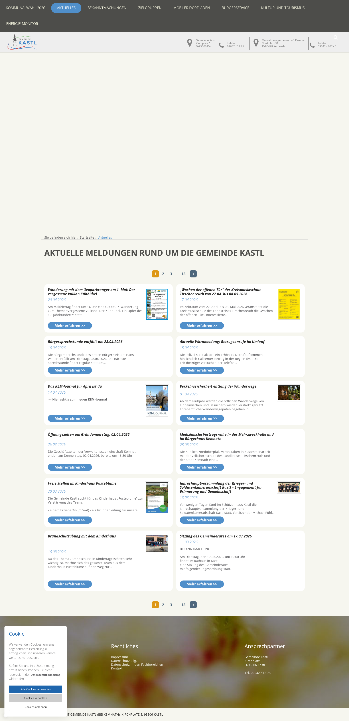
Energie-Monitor (22, 23)
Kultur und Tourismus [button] (283, 7)
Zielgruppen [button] (150, 7)
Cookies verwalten (35, 696)
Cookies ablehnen (36, 706)
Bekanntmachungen (106, 7)
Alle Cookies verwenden (35, 687)
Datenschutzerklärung (26, 676)
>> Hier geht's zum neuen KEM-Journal (77, 399)
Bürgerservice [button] (235, 7)
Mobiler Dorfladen (191, 7)
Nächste (193, 273)
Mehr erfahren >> (70, 325)
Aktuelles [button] (66, 7)
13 (183, 273)
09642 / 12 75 (235, 46)
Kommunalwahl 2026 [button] (25, 7)
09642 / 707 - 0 (327, 46)
